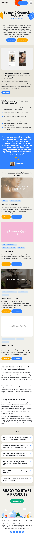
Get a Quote (6, 92)
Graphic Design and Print (9, 247)
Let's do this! (17, 501)
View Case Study (17, 217)
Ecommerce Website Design (9, 244)
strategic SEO (22, 391)
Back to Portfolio (22, 40)
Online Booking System (8, 339)
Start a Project (22, 3)
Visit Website (6, 217)
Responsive (20, 339)
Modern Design (23, 291)
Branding (5, 200)
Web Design (21, 247)
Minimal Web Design (15, 200)
